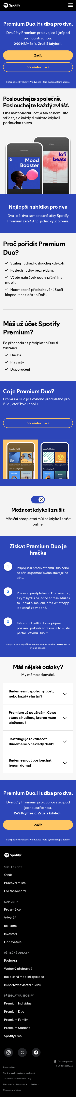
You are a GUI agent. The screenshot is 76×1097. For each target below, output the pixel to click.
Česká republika (63, 1061)
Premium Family (16, 1019)
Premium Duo (14, 1011)
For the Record (15, 891)
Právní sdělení (9, 1067)
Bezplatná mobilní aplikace (24, 976)
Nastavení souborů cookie (15, 1084)
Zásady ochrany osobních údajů (17, 1078)
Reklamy (35, 1084)
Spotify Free (13, 1036)
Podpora (10, 960)
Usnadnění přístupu (12, 1090)
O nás (8, 874)
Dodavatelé (12, 942)
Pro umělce (12, 909)
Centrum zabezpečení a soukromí (19, 1073)
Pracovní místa (15, 882)
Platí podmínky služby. (17, 82)
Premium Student (17, 1027)
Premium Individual (18, 1003)
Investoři (10, 934)
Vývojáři (10, 917)
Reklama (10, 925)
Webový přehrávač (18, 968)
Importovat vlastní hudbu (22, 985)
